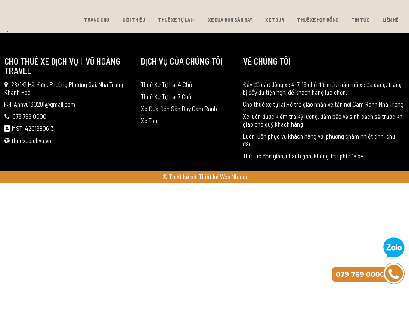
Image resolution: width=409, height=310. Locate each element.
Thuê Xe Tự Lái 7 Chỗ (166, 96)
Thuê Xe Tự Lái (176, 19)
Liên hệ (390, 19)
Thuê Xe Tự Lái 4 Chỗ (166, 84)
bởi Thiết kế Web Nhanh (218, 176)
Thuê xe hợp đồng (317, 19)
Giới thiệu (133, 19)
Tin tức (360, 19)
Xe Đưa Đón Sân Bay (230, 19)
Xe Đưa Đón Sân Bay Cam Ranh (179, 108)
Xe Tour (274, 19)
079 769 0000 (25, 116)
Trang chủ (96, 19)
